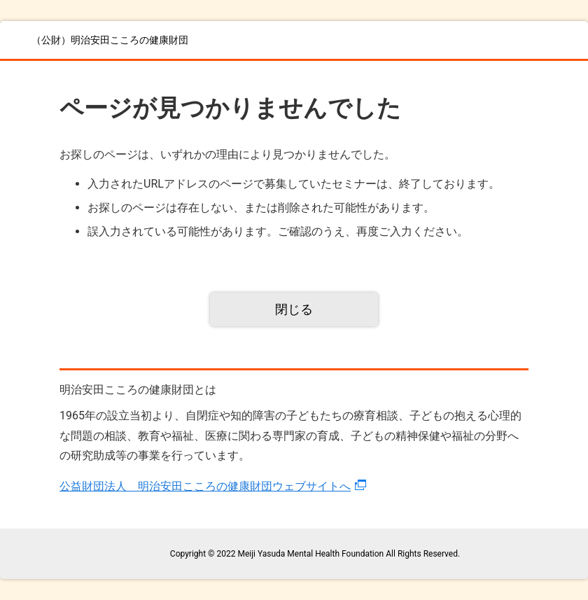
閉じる (294, 309)
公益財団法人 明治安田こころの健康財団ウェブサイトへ (205, 486)
